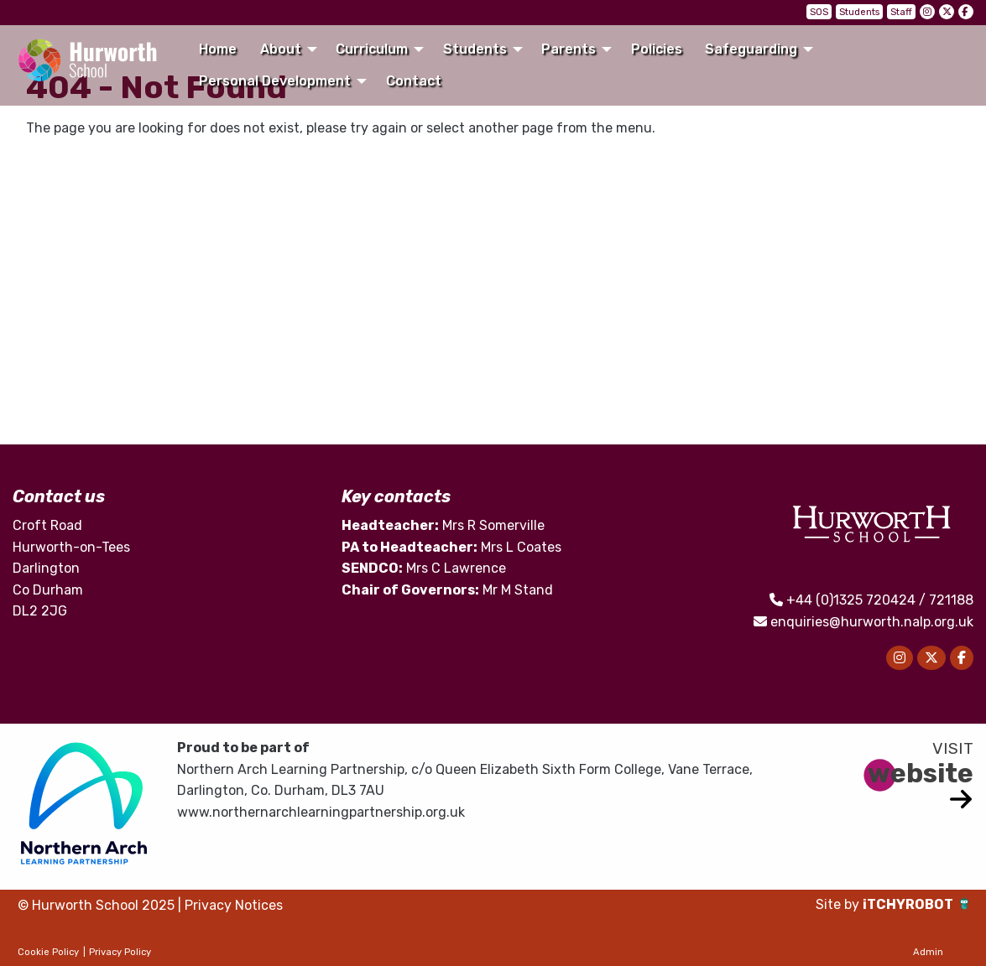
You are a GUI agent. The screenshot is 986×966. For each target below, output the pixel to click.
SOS (819, 12)
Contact (413, 81)
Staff (901, 12)
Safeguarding (751, 49)
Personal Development (275, 81)
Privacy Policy (120, 952)
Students (859, 12)
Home (218, 49)
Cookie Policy (48, 952)
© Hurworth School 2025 (96, 905)
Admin (928, 952)
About (280, 49)
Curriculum (372, 49)
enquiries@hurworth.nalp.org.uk (871, 622)
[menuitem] (218, 49)
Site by (839, 904)
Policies (656, 49)
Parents (568, 49)
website (920, 773)
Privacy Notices (234, 905)
